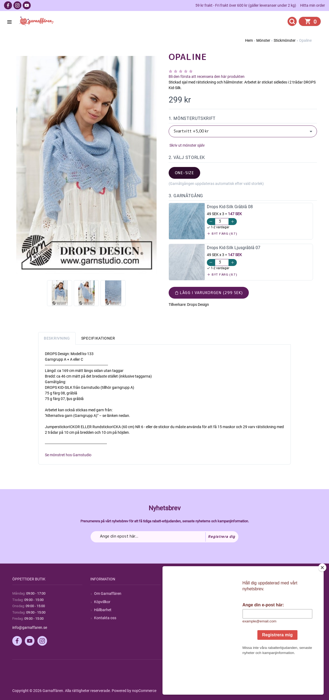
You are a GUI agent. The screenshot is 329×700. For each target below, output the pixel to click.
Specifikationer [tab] (98, 338)
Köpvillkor (102, 602)
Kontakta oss (105, 618)
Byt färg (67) (222, 233)
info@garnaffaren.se (29, 627)
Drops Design (198, 304)
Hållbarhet (102, 610)
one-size (184, 172)
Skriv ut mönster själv (187, 145)
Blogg (177, 602)
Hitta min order (312, 5)
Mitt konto (259, 593)
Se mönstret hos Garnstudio (68, 455)
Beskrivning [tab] (57, 338)
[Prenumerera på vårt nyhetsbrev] (164, 537)
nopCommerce (144, 690)
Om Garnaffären (107, 593)
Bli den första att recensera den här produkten (207, 76)
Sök (175, 593)
